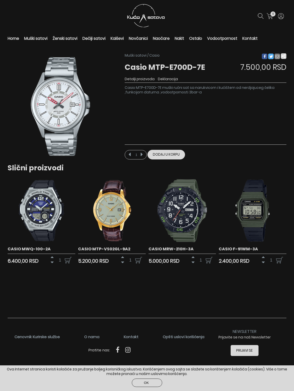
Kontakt (250, 38)
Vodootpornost (222, 38)
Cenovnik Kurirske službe (37, 336)
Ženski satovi (64, 38)
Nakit (179, 38)
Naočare (161, 38)
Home (13, 38)
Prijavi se (244, 350)
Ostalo (195, 38)
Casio (154, 55)
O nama (91, 336)
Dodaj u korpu (166, 154)
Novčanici (138, 38)
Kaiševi (117, 38)
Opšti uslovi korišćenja (183, 336)
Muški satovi (35, 38)
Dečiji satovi (93, 38)
